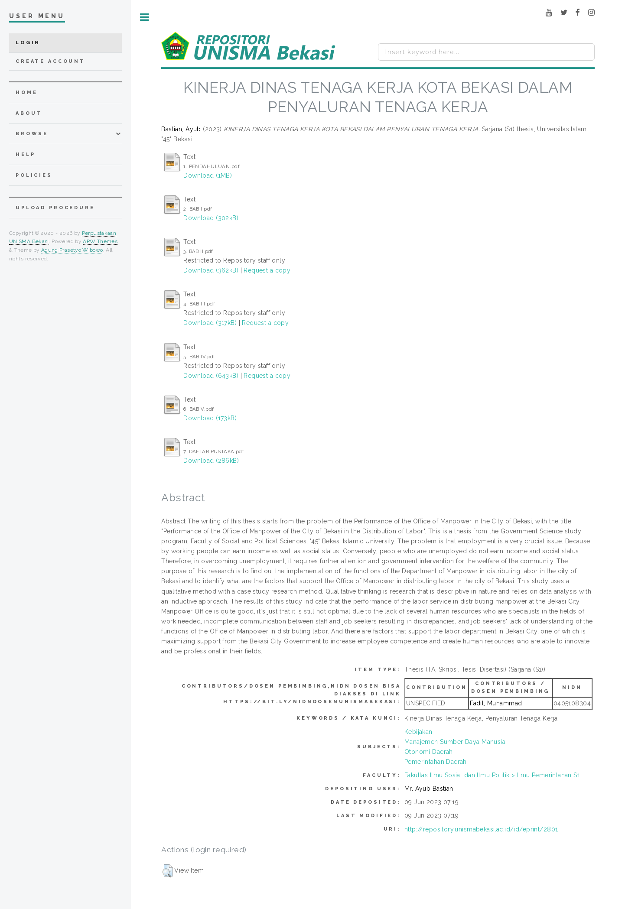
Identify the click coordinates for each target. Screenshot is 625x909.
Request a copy (267, 270)
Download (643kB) (210, 375)
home (26, 92)
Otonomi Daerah (428, 751)
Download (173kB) (210, 418)
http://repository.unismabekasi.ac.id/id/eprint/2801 (481, 829)
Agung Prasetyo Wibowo (72, 250)
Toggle (144, 17)
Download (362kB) (210, 270)
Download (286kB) (211, 460)
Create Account (50, 61)
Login (28, 42)
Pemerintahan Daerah (435, 761)
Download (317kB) (210, 322)
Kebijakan (418, 731)
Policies (34, 175)
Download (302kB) (210, 217)
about (29, 113)
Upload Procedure (55, 208)
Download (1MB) (207, 175)
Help (25, 154)
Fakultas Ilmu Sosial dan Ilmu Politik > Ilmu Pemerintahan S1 (492, 775)
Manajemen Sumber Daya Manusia (454, 741)
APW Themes (100, 241)
